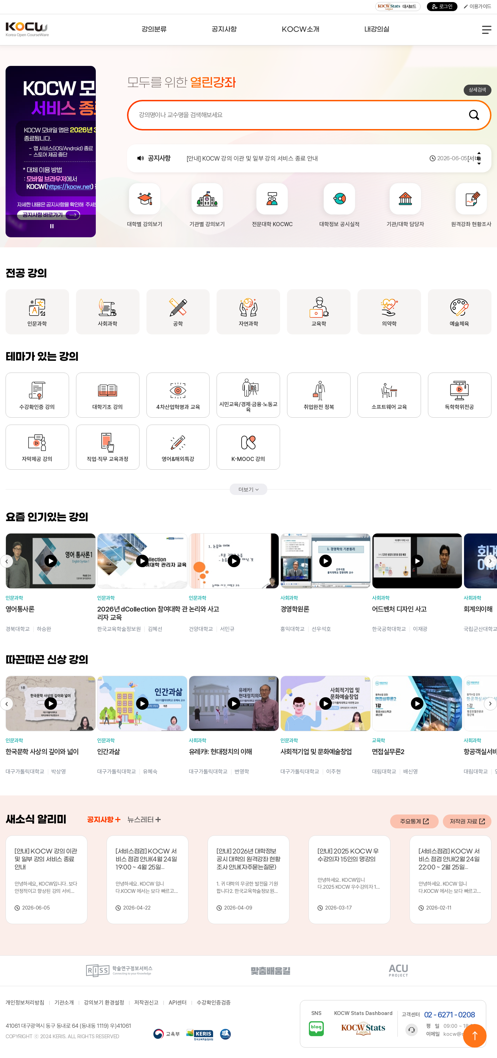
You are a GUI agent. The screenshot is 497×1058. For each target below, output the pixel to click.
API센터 (178, 1003)
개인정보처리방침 (25, 1003)
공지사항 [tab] (103, 820)
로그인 (442, 6)
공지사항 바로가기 (117, 819)
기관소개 (64, 1003)
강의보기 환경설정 (104, 1003)
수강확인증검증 (214, 1003)
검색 (474, 115)
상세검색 (477, 90)
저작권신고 (146, 1003)
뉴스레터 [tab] (144, 820)
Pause (52, 226)
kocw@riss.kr (460, 1034)
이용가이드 (477, 6)
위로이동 (475, 1036)
